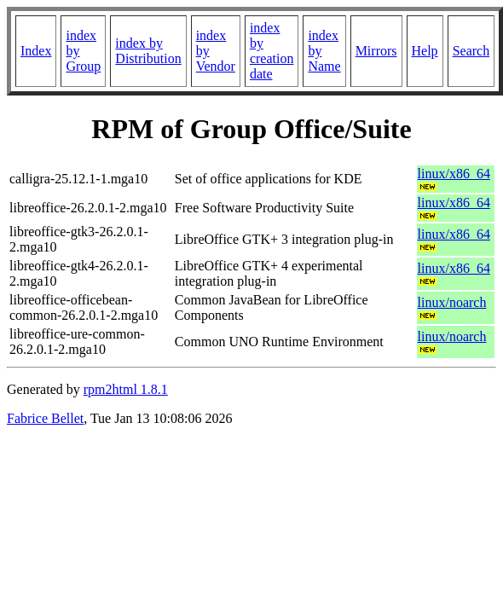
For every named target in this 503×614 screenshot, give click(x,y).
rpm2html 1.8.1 (126, 389)
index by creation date (272, 50)
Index (35, 50)
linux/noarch (452, 302)
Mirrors (376, 50)
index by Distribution (148, 51)
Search (471, 50)
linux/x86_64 (454, 173)
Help (425, 50)
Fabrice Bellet (45, 418)
